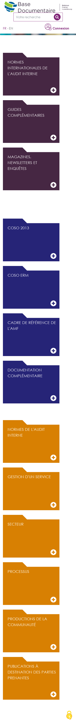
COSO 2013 (32, 242)
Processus (32, 586)
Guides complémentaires (32, 124)
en (11, 28)
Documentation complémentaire (32, 385)
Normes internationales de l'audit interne (32, 77)
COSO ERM (32, 290)
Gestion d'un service (32, 491)
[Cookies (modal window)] (69, 715)
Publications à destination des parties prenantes (32, 681)
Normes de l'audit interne (32, 444)
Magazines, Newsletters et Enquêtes (32, 171)
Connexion (61, 28)
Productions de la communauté (32, 633)
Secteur (32, 539)
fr (4, 28)
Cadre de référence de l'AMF (32, 337)
